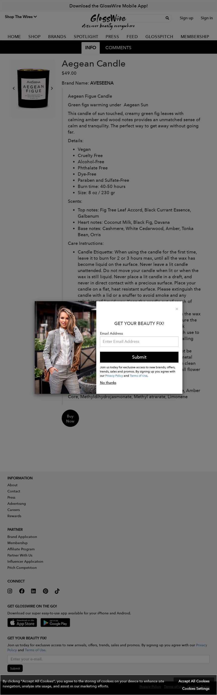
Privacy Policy (114, 375)
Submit (139, 357)
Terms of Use (138, 375)
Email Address (111, 333)
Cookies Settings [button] (195, 688)
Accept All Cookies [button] (193, 681)
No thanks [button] (108, 382)
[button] (108, 685)
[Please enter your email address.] (139, 341)
